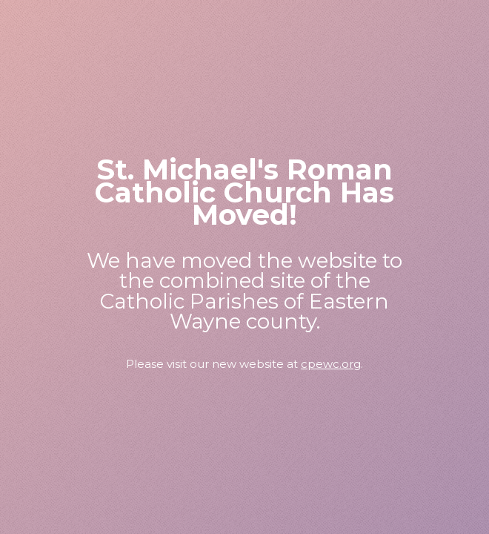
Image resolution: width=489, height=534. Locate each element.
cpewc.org (331, 364)
